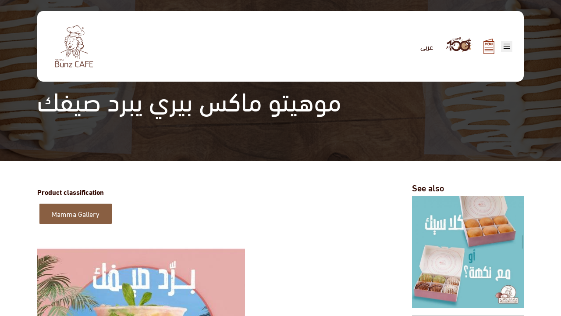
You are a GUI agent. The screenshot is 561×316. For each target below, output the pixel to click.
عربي (426, 46)
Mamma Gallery (75, 213)
